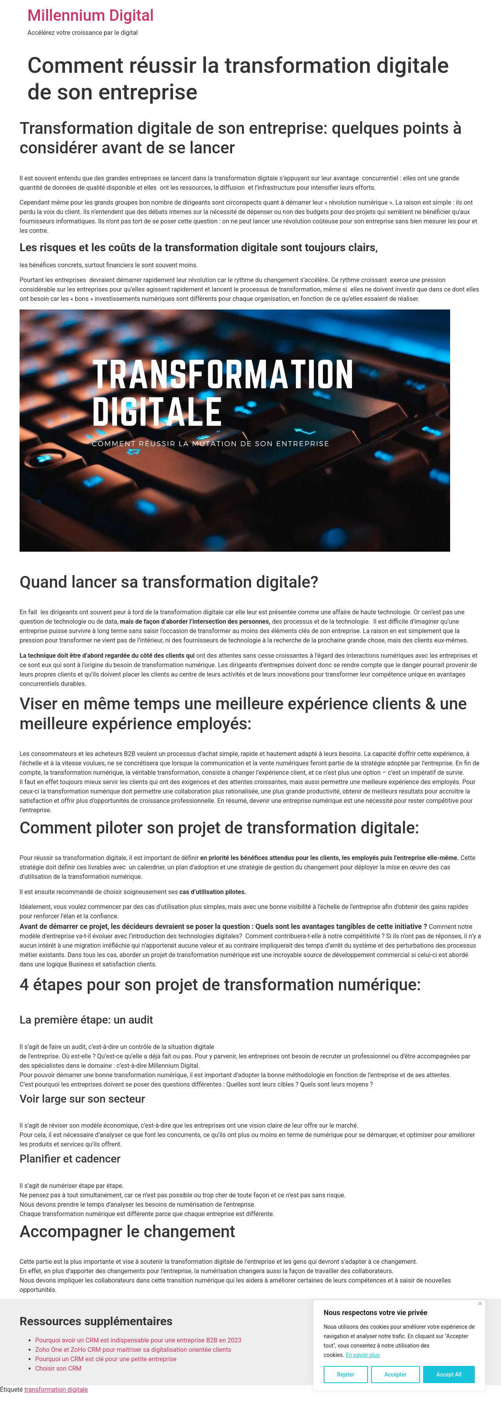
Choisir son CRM (58, 1368)
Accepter (395, 1374)
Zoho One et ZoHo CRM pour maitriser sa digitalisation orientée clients (133, 1349)
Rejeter (345, 1374)
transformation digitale (56, 1389)
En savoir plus (363, 1355)
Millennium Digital (90, 15)
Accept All (448, 1374)
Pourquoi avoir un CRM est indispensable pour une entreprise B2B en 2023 (138, 1340)
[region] (399, 1345)
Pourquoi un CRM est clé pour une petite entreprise (106, 1359)
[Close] (480, 1303)
